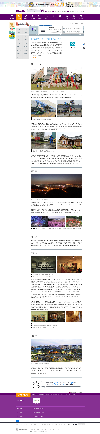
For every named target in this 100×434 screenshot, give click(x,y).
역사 (61, 34)
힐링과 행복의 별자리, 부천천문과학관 (73, 27)
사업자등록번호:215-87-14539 (47, 428)
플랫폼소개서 (36, 424)
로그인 (66, 1)
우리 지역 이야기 (38, 34)
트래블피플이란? (34, 394)
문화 (70, 34)
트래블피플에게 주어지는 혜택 (44, 394)
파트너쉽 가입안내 (43, 424)
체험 (80, 34)
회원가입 (70, 1)
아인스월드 (52, 31)
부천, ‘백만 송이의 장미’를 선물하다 (72, 32)
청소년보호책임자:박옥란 (69, 428)
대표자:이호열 (38, 428)
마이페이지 (75, 1)
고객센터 (31, 424)
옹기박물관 (60, 29)
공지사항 (17, 421)
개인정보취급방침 (26, 424)
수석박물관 (55, 29)
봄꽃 (28, 9)
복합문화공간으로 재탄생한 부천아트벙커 (74, 29)
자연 (52, 34)
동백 (38, 9)
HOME (17, 424)
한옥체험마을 (58, 31)
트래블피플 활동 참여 (51, 424)
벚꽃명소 (31, 9)
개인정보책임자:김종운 (79, 428)
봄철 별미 (35, 9)
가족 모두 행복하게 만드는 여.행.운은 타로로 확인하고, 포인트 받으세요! (33, 421)
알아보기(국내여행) (75, 23)
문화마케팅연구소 (32, 428)
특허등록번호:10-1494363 (59, 428)
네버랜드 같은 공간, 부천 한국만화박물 (73, 28)
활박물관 (50, 29)
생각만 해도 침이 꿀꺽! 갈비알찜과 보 (73, 31)
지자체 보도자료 (59, 424)
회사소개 (20, 424)
